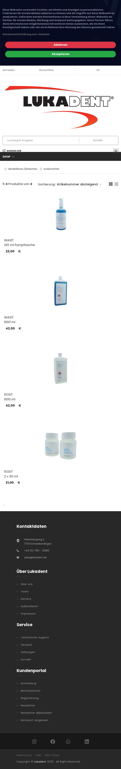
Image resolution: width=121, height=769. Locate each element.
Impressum (28, 613)
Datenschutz (24, 755)
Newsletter (28, 705)
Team (25, 591)
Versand (26, 645)
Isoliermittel (51, 169)
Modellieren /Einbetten (22, 169)
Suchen (97, 140)
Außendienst (29, 606)
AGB (38, 755)
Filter (10, 162)
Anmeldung (28, 683)
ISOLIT (8, 394)
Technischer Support (35, 637)
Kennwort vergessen (34, 720)
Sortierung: (47, 184)
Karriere (26, 599)
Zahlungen (28, 652)
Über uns (27, 584)
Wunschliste (46, 70)
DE (98, 70)
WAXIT (9, 240)
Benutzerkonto (31, 690)
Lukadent (40, 761)
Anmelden (9, 70)
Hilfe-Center (52, 755)
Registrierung (30, 698)
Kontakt (26, 659)
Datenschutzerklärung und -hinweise (26, 34)
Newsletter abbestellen (36, 713)
